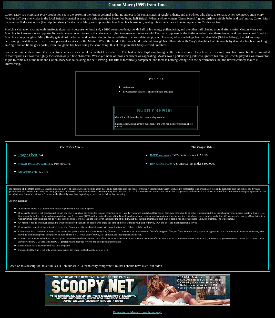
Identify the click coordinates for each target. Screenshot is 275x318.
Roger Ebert (28, 155)
